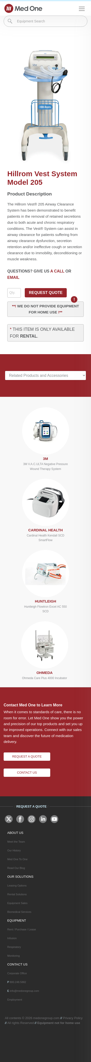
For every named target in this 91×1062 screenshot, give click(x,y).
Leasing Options (17, 885)
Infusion (12, 938)
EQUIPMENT (16, 920)
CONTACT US (17, 964)
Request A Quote (26, 756)
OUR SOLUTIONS (20, 876)
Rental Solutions (17, 894)
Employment (14, 999)
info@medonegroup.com (24, 990)
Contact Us (27, 772)
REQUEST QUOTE (46, 293)
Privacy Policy (73, 1018)
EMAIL (13, 277)
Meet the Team (16, 841)
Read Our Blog (16, 868)
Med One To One (17, 859)
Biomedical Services (19, 911)
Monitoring (13, 955)
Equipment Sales (17, 903)
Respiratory (14, 946)
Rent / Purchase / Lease (21, 929)
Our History (14, 850)
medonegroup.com (46, 1018)
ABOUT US (15, 833)
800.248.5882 (18, 982)
